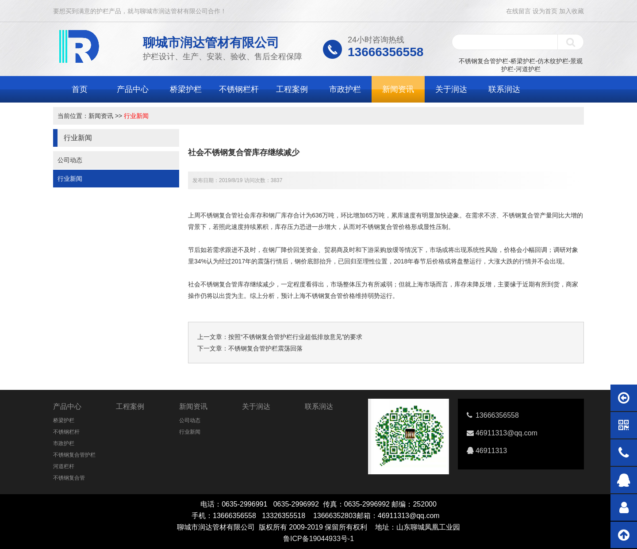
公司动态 (70, 160)
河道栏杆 (63, 466)
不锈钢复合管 (69, 478)
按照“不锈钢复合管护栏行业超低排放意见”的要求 (295, 336)
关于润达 (451, 89)
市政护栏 (345, 89)
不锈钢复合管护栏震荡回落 (265, 348)
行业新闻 (136, 115)
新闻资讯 (398, 89)
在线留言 (518, 11)
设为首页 (545, 11)
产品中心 (133, 89)
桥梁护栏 (186, 89)
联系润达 (504, 89)
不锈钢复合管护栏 (74, 455)
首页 (80, 89)
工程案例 (292, 89)
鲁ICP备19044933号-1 (318, 538)
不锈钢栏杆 (239, 89)
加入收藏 (571, 11)
